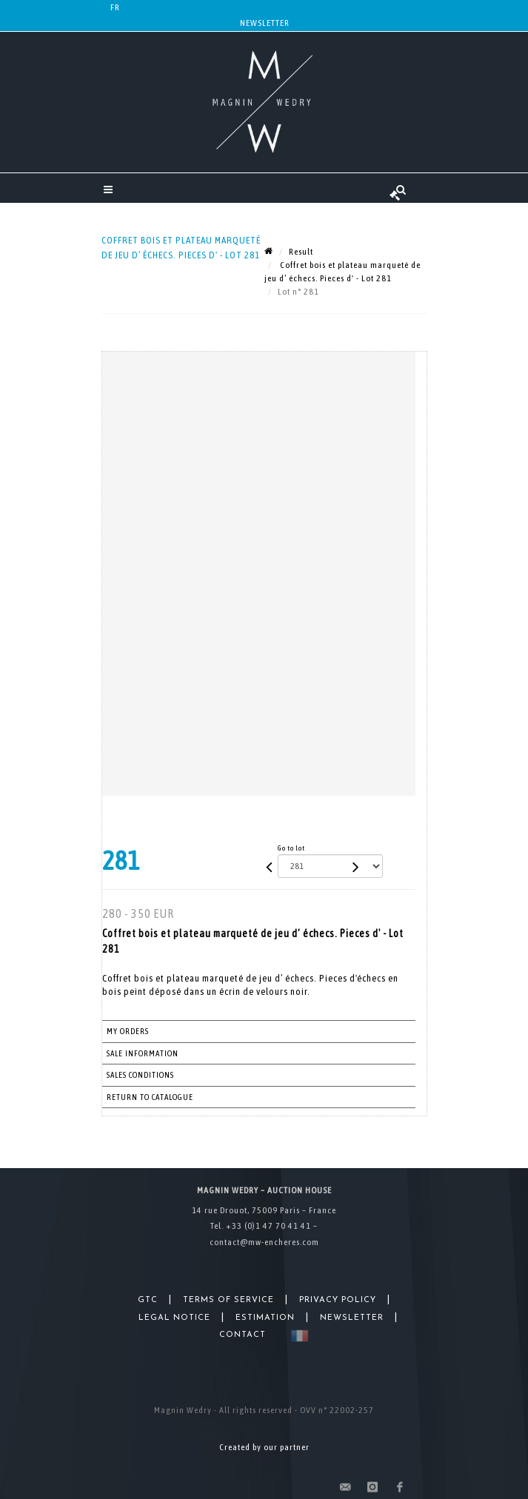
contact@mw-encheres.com (264, 1242)
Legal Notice (174, 1318)
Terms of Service (228, 1300)
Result (301, 252)
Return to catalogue (150, 1097)
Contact (242, 1335)
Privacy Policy (337, 1300)
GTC (148, 1300)
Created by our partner (264, 1447)
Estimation (265, 1318)
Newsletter (265, 23)
